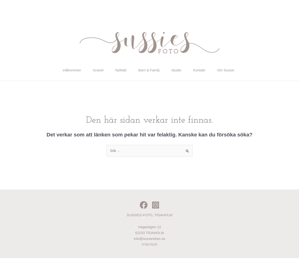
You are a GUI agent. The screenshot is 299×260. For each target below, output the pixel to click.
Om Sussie (236, 71)
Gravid (91, 71)
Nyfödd (117, 71)
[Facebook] (144, 207)
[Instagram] (155, 207)
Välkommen (61, 71)
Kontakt (207, 71)
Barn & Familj (149, 71)
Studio (180, 71)
